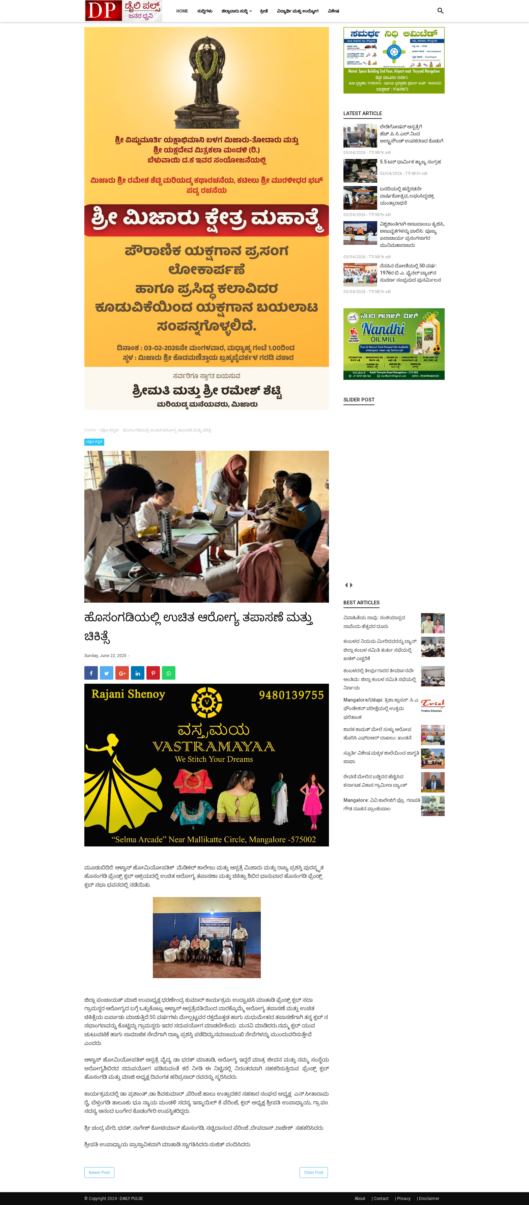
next (351, 585)
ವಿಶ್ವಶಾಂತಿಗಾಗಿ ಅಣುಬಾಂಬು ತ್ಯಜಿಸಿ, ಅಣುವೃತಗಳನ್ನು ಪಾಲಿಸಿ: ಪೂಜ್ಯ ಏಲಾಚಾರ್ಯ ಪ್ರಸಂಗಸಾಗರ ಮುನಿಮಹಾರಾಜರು (412, 234)
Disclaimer (429, 1198)
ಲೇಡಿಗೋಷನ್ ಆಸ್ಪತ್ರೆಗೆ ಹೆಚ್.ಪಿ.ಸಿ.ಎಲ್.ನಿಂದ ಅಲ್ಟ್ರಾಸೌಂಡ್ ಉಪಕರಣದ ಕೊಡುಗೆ (411, 133)
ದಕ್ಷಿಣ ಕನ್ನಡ (94, 441)
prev (346, 585)
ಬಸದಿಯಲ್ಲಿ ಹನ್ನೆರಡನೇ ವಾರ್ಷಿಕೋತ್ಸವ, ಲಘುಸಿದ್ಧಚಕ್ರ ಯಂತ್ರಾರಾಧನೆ (407, 196)
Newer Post (99, 1172)
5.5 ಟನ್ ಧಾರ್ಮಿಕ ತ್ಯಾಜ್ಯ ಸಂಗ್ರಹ (410, 161)
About (360, 1198)
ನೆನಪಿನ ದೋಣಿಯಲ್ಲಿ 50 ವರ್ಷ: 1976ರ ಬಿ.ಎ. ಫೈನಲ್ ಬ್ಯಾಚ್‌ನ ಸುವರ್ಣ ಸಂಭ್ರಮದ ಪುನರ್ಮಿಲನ (410, 273)
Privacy (404, 1198)
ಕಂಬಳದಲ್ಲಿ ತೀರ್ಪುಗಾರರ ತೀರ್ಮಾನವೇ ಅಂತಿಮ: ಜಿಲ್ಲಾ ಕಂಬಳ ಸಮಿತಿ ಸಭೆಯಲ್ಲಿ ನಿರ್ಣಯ (379, 679)
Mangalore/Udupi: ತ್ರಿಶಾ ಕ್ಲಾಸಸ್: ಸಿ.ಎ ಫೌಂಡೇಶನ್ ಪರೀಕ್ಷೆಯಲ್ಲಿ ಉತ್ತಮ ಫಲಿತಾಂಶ (380, 708)
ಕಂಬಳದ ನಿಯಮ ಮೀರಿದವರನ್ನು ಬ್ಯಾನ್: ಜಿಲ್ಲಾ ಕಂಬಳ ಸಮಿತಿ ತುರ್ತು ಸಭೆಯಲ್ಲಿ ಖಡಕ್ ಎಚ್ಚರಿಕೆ (380, 649)
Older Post (314, 1172)
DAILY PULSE (131, 1198)
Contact (381, 1198)
